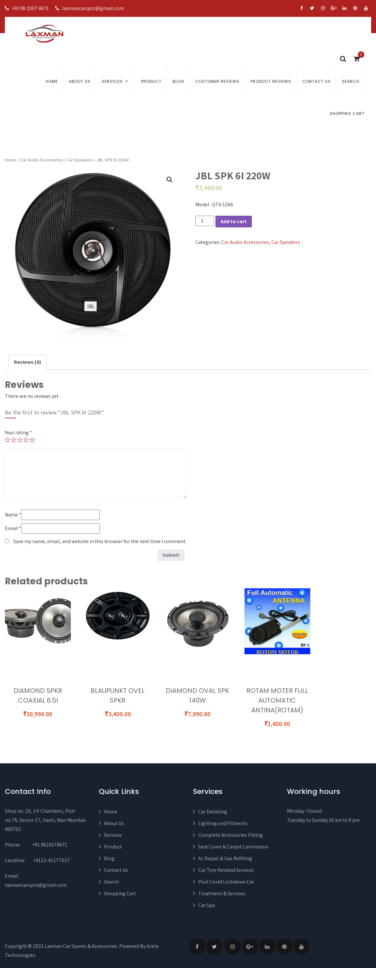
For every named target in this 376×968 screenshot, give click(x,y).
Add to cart (234, 221)
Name (13, 514)
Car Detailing (212, 811)
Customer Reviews (217, 81)
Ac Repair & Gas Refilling (225, 858)
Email (13, 528)
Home (52, 81)
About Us (80, 81)
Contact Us (316, 81)
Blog (178, 81)
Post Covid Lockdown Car (226, 881)
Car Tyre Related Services (226, 870)
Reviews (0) (27, 362)
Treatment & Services (221, 893)
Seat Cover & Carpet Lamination (233, 846)
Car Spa (206, 905)
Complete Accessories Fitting (230, 835)
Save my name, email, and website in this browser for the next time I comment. (100, 541)
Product (151, 81)
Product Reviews (271, 81)
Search (350, 81)
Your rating (18, 432)
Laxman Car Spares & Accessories (81, 946)
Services (116, 81)
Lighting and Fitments (223, 823)
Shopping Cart (347, 113)
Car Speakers (80, 160)
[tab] (27, 362)
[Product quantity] (204, 221)
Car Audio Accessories (41, 160)
